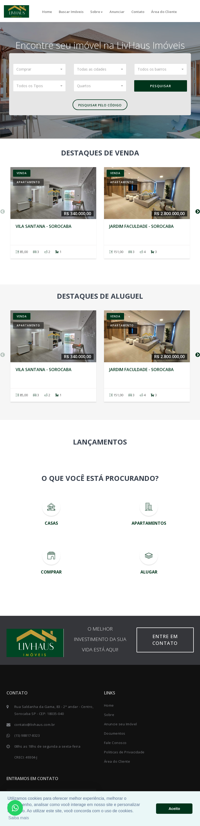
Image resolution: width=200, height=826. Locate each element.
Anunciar (117, 11)
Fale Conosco (115, 742)
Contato (137, 11)
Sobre (96, 11)
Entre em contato (165, 639)
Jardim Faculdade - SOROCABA (141, 226)
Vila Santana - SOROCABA (44, 226)
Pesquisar (160, 86)
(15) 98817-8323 (27, 735)
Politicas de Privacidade (124, 752)
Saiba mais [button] (18, 818)
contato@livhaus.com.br (34, 724)
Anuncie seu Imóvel (120, 724)
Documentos (114, 733)
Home (47, 11)
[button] (39, 69)
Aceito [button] (174, 809)
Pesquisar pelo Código (100, 105)
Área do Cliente (164, 11)
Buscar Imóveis (71, 11)
